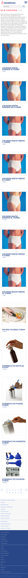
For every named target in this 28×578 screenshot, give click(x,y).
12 (9, 490)
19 (12, 493)
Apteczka (3, 502)
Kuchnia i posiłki (4, 511)
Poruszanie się (4, 521)
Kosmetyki (3, 509)
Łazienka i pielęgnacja (6, 513)
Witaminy (3, 536)
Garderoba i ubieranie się (7, 507)
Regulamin (3, 567)
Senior (2, 557)
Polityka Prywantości (6, 571)
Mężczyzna (3, 562)
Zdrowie (3, 549)
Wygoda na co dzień (5, 528)
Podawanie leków (5, 516)
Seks (2, 564)
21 (18, 493)
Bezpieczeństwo (4, 504)
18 (9, 493)
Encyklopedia (4, 543)
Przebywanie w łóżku (6, 524)
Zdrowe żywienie (5, 553)
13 (12, 490)
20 (15, 493)
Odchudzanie (4, 534)
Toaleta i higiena (5, 526)
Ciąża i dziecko (4, 541)
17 (7, 493)
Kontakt (2, 569)
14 (15, 490)
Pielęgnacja (3, 539)
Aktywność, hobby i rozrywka (8, 500)
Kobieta (2, 559)
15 (18, 490)
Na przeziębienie (5, 532)
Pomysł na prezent (5, 518)
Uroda (2, 546)
